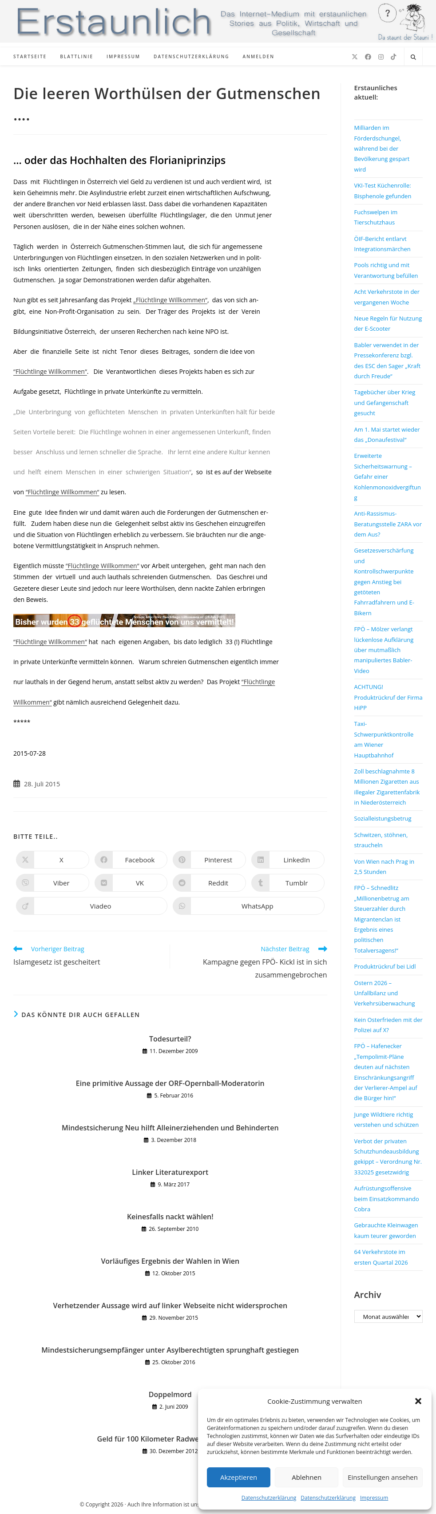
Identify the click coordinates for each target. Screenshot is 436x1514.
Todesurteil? (170, 1039)
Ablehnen (306, 1477)
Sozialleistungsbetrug (383, 818)
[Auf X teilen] (52, 860)
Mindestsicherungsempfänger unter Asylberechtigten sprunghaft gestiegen (170, 1350)
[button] (418, 1401)
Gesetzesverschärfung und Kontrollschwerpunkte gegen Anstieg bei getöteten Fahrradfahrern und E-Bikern (384, 581)
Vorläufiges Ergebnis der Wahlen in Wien (170, 1261)
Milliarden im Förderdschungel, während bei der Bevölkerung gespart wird (382, 148)
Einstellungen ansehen (383, 1477)
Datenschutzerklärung (269, 1498)
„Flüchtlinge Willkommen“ (170, 300)
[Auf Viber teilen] (52, 883)
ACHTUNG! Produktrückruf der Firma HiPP (388, 697)
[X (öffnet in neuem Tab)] (354, 57)
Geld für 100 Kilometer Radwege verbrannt (170, 1439)
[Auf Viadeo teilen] (91, 906)
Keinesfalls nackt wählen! (170, 1217)
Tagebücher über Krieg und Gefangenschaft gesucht (385, 402)
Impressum (374, 1498)
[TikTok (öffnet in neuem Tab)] (393, 57)
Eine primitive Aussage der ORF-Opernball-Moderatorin (170, 1083)
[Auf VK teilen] (131, 883)
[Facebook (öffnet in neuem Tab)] (368, 57)
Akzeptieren (238, 1477)
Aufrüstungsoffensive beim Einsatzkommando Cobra (386, 1198)
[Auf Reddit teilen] (209, 883)
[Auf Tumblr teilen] (288, 883)
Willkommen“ (32, 702)
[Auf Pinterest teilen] (209, 860)
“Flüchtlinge (258, 681)
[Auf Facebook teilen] (131, 860)
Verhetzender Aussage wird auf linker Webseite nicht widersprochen (170, 1305)
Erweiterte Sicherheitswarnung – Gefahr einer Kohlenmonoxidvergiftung (387, 476)
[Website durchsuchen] (413, 57)
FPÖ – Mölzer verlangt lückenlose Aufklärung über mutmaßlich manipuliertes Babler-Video (384, 650)
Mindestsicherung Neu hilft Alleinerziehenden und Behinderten (170, 1128)
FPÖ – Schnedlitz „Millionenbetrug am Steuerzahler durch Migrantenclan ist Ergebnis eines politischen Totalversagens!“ (381, 919)
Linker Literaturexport (170, 1172)
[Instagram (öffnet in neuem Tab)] (381, 57)
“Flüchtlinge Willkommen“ (50, 371)
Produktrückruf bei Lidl (385, 966)
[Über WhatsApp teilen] (248, 906)
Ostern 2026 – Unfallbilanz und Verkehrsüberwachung (384, 993)
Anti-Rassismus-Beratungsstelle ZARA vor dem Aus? (388, 523)
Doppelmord (170, 1394)
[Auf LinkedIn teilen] (288, 860)
